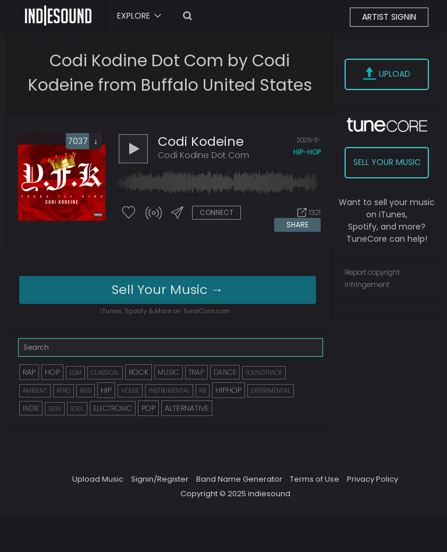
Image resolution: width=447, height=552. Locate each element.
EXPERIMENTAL (270, 390)
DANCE (225, 372)
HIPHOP (228, 390)
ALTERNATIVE (187, 408)
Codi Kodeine (201, 141)
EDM (75, 372)
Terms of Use (314, 479)
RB (202, 390)
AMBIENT (35, 390)
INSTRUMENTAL (169, 390)
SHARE (297, 225)
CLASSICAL (105, 372)
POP (148, 408)
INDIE (31, 408)
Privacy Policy (372, 479)
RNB (85, 390)
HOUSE (130, 390)
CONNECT (216, 212)
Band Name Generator (239, 479)
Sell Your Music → (168, 290)
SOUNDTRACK (264, 372)
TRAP (196, 372)
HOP (52, 372)
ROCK (138, 372)
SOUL (77, 408)
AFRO (63, 390)
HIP (106, 390)
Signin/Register (160, 479)
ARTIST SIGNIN (389, 17)
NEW (54, 408)
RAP (29, 372)
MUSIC (168, 372)
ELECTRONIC (112, 408)
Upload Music (97, 479)
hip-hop (307, 152)
